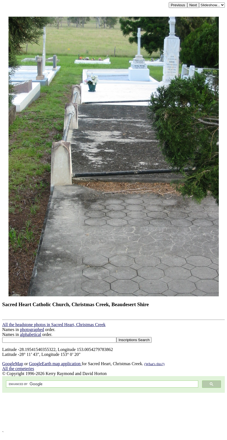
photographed (32, 329)
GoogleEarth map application (55, 363)
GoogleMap (12, 363)
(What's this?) (154, 364)
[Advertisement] (113, 412)
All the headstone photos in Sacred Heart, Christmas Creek (53, 324)
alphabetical (30, 334)
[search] (101, 384)
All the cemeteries (18, 368)
